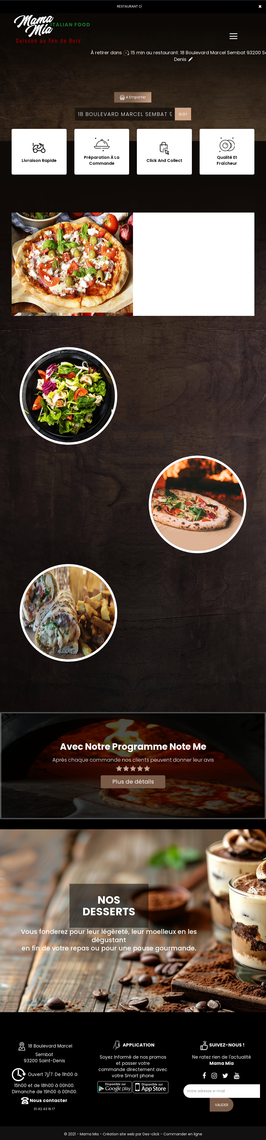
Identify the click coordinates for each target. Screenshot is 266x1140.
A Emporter (133, 97)
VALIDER (221, 1104)
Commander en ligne (182, 1134)
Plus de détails (133, 782)
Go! (183, 114)
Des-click (151, 1134)
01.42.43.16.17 (44, 1108)
